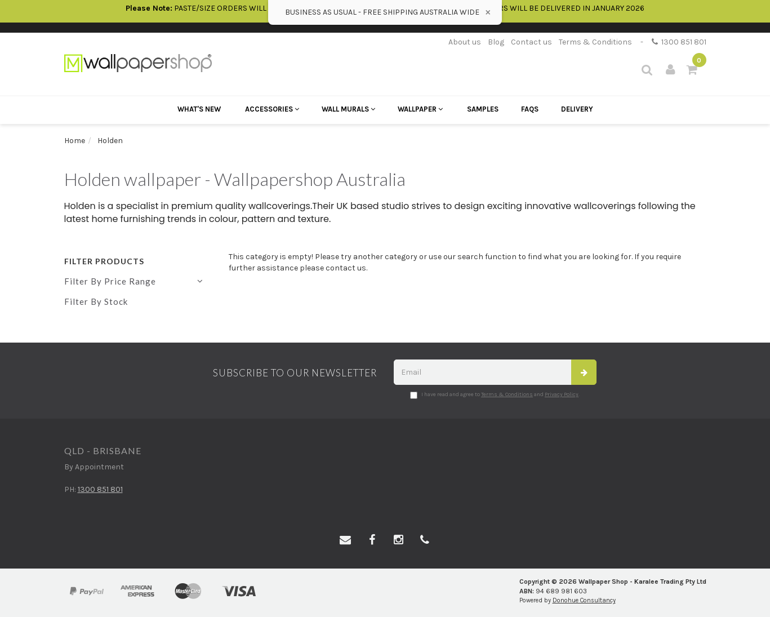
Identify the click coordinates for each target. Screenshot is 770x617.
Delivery (577, 109)
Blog (496, 42)
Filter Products (104, 261)
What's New (199, 109)
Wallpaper (420, 109)
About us (464, 42)
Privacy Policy (561, 394)
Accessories (272, 109)
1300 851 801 (679, 42)
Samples (483, 109)
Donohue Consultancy (584, 600)
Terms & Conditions (595, 42)
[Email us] (345, 540)
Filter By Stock (96, 301)
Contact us (531, 42)
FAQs (529, 109)
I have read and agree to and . (495, 395)
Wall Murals (348, 109)
